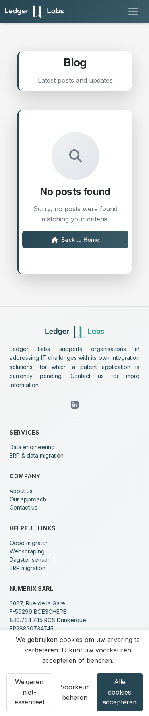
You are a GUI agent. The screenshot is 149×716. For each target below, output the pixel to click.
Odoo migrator (29, 542)
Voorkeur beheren (74, 692)
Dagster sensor (30, 559)
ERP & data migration (37, 455)
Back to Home (75, 239)
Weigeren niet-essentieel (29, 692)
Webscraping (27, 551)
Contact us (23, 507)
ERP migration (27, 568)
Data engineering (32, 447)
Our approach (28, 499)
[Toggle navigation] (133, 11)
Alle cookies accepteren (120, 692)
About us (21, 490)
